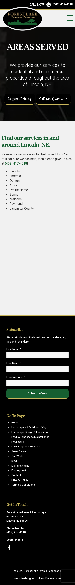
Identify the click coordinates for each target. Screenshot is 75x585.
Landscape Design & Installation (30, 432)
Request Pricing (20, 99)
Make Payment (20, 465)
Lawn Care (17, 441)
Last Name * (13, 363)
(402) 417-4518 (51, 4)
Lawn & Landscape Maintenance (30, 436)
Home (14, 422)
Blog (14, 460)
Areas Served (19, 451)
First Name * (13, 349)
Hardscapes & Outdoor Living (29, 427)
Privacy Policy (19, 479)
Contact (16, 475)
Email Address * (15, 377)
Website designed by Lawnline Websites (37, 578)
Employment (18, 470)
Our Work (17, 456)
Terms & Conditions (23, 484)
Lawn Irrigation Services (25, 446)
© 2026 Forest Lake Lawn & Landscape (37, 570)
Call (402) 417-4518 (53, 99)
